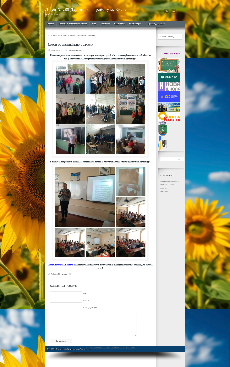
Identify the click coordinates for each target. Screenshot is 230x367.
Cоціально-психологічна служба (73, 24)
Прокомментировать (76, 50)
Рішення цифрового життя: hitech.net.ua (107, 347)
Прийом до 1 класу (156, 24)
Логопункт (105, 24)
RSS (166, 11)
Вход (173, 11)
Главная (54, 35)
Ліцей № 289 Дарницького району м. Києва (85, 9)
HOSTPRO (130, 347)
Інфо (94, 24)
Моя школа (63, 35)
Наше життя (119, 24)
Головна (50, 24)
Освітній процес (136, 24)
